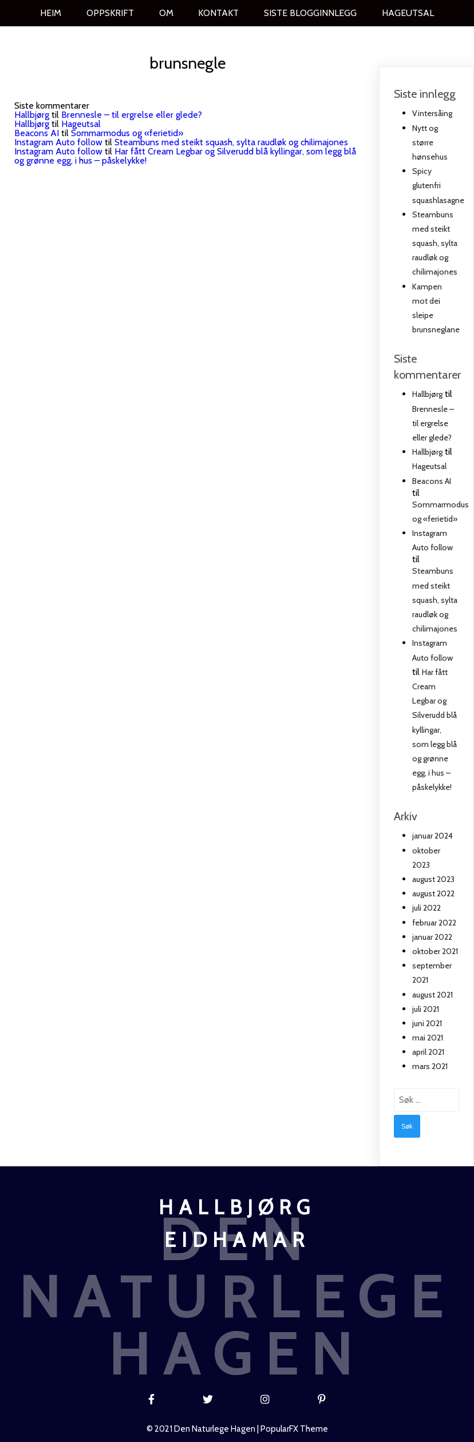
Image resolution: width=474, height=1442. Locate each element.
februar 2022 (434, 922)
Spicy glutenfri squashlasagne (438, 185)
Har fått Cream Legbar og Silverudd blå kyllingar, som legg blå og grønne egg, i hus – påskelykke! (185, 156)
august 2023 (433, 879)
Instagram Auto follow (58, 142)
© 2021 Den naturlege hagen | (203, 1429)
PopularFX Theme (294, 1429)
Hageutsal (81, 123)
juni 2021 (427, 1023)
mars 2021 (430, 1066)
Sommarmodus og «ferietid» (127, 133)
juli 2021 (425, 1009)
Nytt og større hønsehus (430, 142)
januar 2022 (432, 937)
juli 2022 (426, 908)
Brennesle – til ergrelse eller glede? (131, 114)
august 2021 (432, 995)
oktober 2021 (435, 951)
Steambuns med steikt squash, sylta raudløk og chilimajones (231, 142)
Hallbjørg (31, 114)
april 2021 (428, 1052)
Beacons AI (36, 133)
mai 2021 (427, 1037)
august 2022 (433, 893)
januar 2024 (432, 836)
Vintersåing (432, 113)
